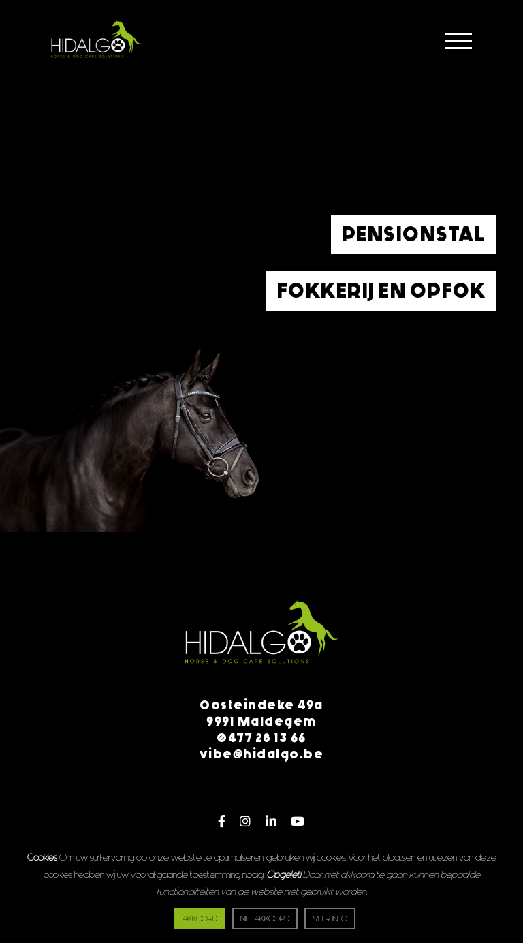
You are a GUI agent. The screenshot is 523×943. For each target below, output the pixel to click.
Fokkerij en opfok (381, 291)
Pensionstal (414, 234)
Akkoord (200, 919)
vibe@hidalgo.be (262, 754)
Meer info (330, 919)
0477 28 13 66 (261, 737)
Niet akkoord (264, 919)
